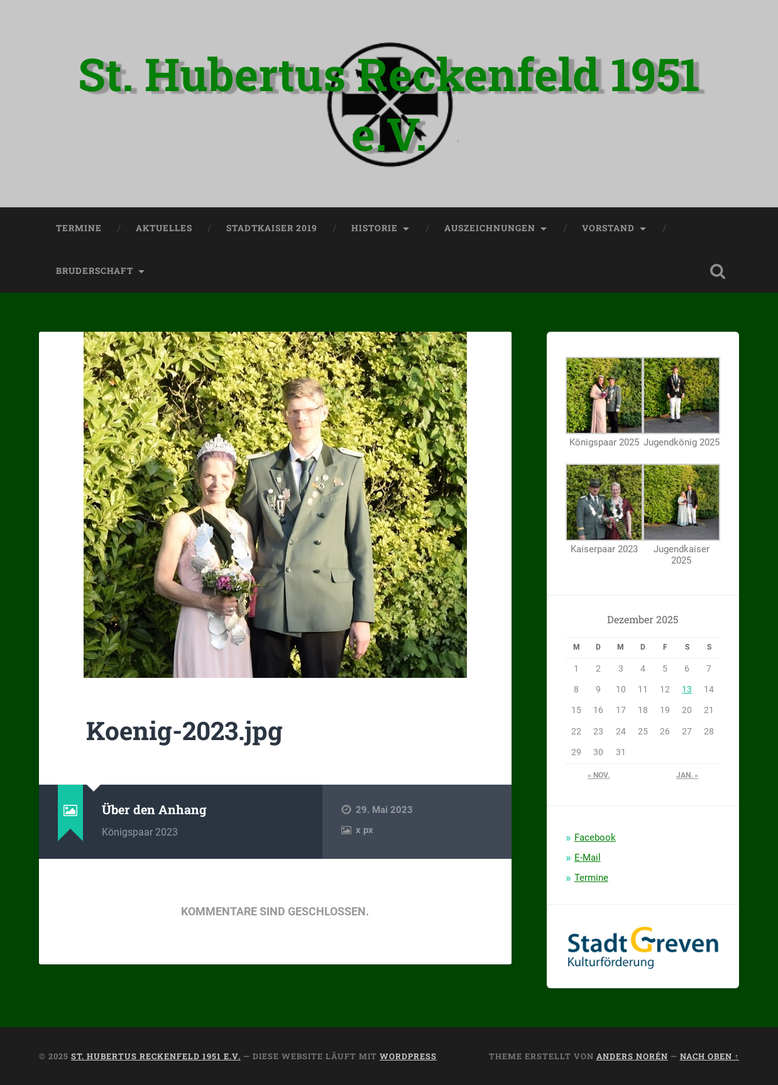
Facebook (595, 837)
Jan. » (687, 775)
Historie (374, 228)
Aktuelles (164, 228)
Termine (79, 228)
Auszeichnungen (489, 228)
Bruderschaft (94, 270)
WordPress (408, 1056)
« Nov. (599, 775)
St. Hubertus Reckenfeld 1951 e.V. (389, 103)
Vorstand (608, 228)
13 (687, 689)
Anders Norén (632, 1056)
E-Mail (587, 857)
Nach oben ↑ (709, 1056)
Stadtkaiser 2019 (271, 228)
